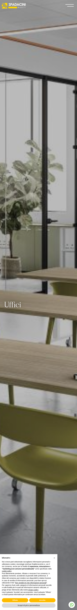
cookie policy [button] (6, 571)
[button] (54, 558)
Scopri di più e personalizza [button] (29, 605)
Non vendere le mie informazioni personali (30, 583)
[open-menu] (69, 5)
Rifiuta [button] (15, 600)
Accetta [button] (42, 600)
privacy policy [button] (33, 590)
